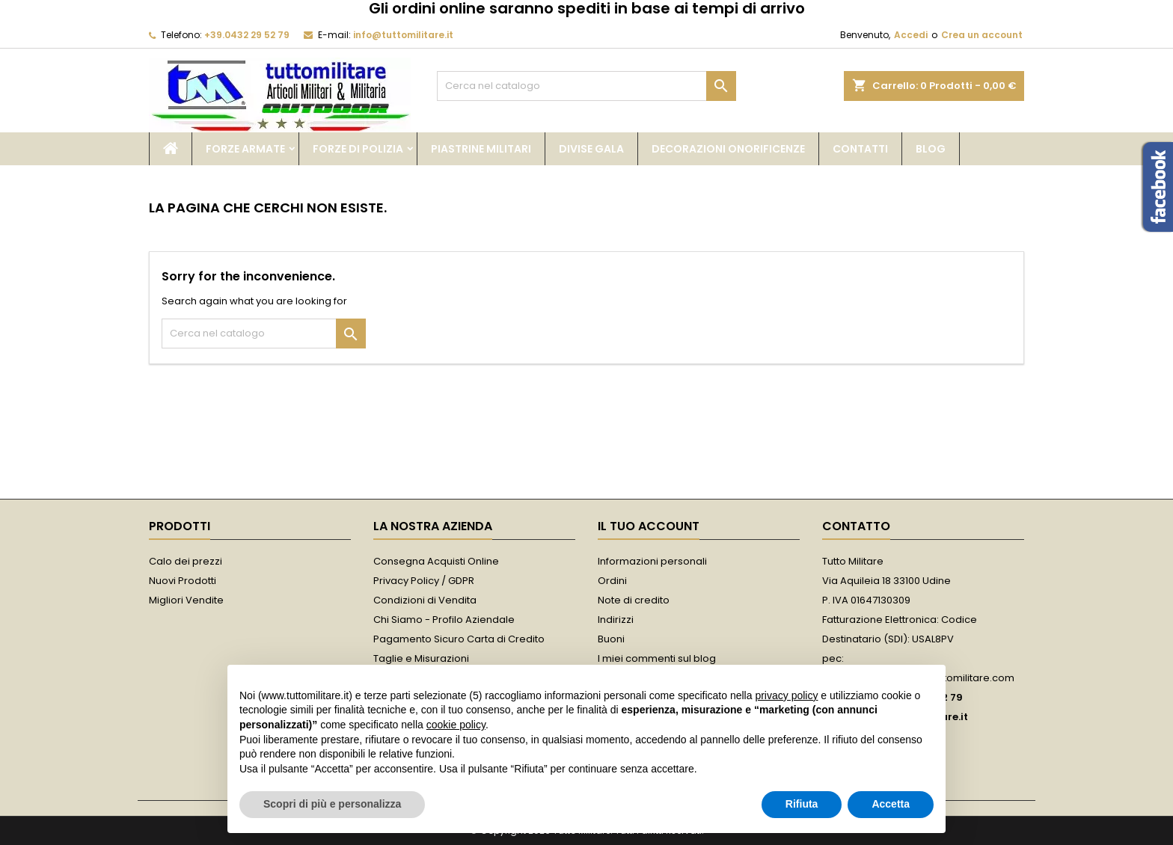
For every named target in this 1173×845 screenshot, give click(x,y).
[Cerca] (586, 86)
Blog (931, 148)
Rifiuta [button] (801, 804)
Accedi (911, 34)
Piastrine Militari (481, 148)
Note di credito (634, 600)
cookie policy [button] (456, 725)
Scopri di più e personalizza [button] (332, 804)
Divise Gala (591, 148)
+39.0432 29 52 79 (247, 34)
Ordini (612, 581)
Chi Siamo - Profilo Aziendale (444, 619)
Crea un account (982, 34)
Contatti (860, 148)
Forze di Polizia (358, 148)
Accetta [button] (891, 804)
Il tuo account (648, 526)
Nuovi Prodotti (182, 581)
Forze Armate (245, 148)
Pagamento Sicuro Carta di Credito (459, 639)
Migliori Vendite (186, 600)
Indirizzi (616, 619)
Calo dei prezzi (185, 561)
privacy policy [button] (786, 695)
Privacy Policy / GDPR (423, 581)
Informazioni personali (652, 561)
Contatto (856, 526)
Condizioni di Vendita (425, 600)
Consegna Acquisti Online (436, 561)
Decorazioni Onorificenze (728, 148)
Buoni (611, 639)
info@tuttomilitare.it (403, 34)
